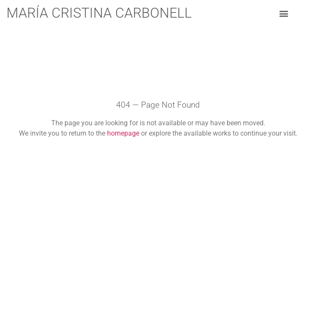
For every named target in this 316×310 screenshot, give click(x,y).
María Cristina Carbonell (99, 13)
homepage (123, 133)
